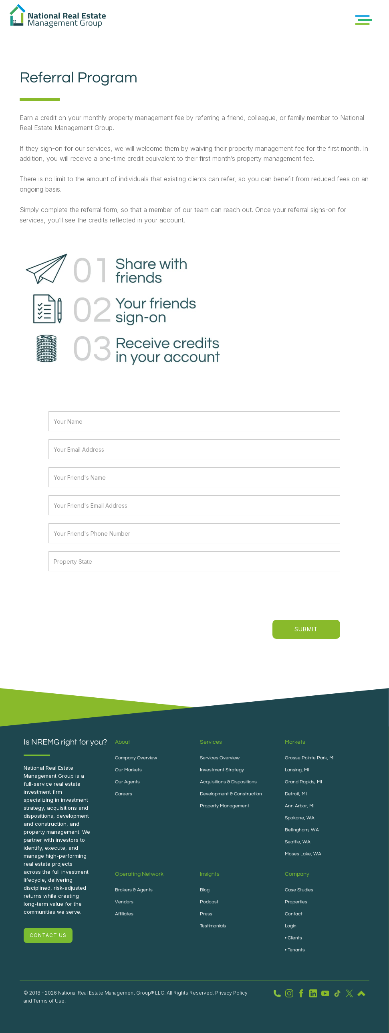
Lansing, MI (297, 770)
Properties (296, 902)
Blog (205, 890)
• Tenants (295, 950)
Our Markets (128, 770)
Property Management (224, 806)
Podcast (209, 902)
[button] (363, 20)
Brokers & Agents (134, 890)
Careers (123, 794)
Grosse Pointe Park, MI (310, 758)
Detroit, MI (296, 794)
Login (290, 926)
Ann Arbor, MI (299, 806)
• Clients (293, 938)
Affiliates (124, 914)
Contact (293, 914)
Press (206, 914)
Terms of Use (48, 1001)
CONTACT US (48, 935)
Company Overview (136, 758)
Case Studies (299, 890)
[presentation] (280, 595)
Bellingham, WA (302, 830)
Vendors (124, 902)
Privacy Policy (231, 993)
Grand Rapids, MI (303, 782)
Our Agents (127, 782)
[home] (58, 20)
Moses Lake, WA (303, 854)
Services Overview (220, 758)
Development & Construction (231, 794)
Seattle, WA (297, 842)
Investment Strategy (222, 770)
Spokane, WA (299, 818)
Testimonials (213, 926)
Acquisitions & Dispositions (228, 782)
